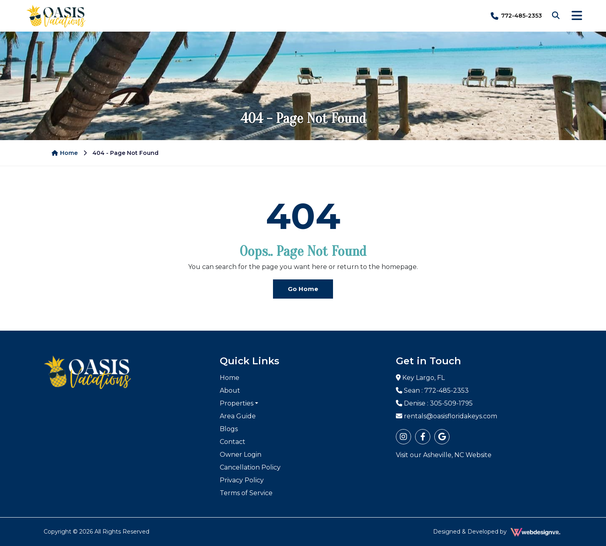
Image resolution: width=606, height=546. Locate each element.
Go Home (303, 289)
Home (65, 153)
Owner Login (240, 454)
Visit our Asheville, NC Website (444, 455)
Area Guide (238, 416)
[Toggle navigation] (577, 16)
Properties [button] (236, 403)
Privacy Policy (242, 480)
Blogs (229, 429)
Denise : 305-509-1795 (434, 403)
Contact (232, 442)
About (230, 390)
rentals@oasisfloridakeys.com (446, 416)
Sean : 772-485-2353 (432, 390)
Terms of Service (246, 493)
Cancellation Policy (250, 467)
